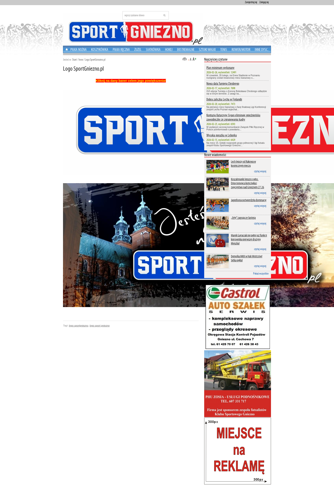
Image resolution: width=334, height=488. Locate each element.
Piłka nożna (78, 49)
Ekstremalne (185, 49)
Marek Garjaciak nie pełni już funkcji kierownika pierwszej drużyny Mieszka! (249, 239)
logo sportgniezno (78, 325)
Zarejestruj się (251, 2)
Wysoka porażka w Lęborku (221, 135)
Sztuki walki (207, 49)
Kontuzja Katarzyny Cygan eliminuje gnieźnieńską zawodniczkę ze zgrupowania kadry (233, 117)
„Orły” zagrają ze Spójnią (243, 218)
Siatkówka (153, 49)
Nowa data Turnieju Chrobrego (222, 83)
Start (74, 60)
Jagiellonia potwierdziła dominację (248, 200)
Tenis (223, 49)
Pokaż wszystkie (261, 273)
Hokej (169, 49)
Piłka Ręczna (121, 49)
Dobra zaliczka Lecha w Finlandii (224, 99)
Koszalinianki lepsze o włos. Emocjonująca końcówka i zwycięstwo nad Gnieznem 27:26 (247, 183)
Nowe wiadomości (215, 155)
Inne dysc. (261, 49)
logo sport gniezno (100, 325)
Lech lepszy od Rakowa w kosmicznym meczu (243, 164)
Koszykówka (99, 49)
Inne (81, 60)
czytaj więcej (260, 171)
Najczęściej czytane (216, 59)
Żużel (137, 49)
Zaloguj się (264, 2)
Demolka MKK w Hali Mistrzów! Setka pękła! (246, 258)
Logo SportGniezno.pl (95, 60)
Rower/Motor (241, 49)
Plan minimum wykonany (220, 68)
